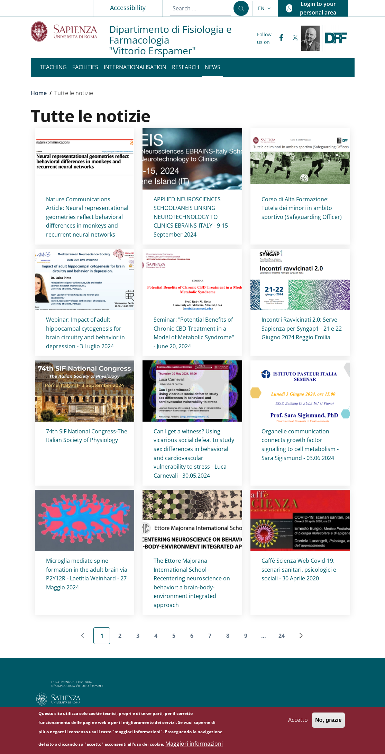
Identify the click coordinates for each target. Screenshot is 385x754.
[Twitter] (292, 38)
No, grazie (328, 723)
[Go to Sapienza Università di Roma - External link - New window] (70, 31)
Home (39, 93)
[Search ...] (241, 8)
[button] (265, 8)
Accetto (298, 722)
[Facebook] (278, 38)
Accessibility (128, 7)
